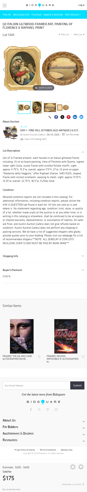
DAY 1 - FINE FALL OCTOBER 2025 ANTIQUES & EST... (50, 130)
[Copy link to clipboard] (50, 117)
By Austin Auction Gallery (32, 134)
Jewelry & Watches (53, 14)
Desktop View (66, 450)
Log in (81, 5)
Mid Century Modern (76, 14)
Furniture (37, 14)
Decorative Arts (21, 14)
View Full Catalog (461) (33, 139)
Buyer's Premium (12, 270)
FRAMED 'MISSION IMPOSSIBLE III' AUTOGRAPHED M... (62, 359)
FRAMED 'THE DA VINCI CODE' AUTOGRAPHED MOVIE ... (17, 358)
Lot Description (11, 150)
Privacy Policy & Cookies (25, 450)
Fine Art (7, 14)
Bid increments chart (11, 489)
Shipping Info (10, 256)
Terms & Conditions (48, 450)
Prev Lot (63, 34)
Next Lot (79, 34)
